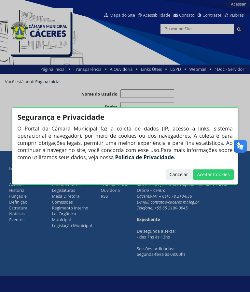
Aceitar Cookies (213, 174)
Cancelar (179, 174)
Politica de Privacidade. (144, 157)
